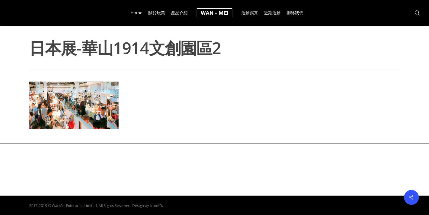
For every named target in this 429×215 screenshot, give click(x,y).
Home (136, 13)
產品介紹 (179, 13)
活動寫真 (249, 13)
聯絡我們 (295, 13)
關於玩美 (156, 13)
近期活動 (272, 13)
